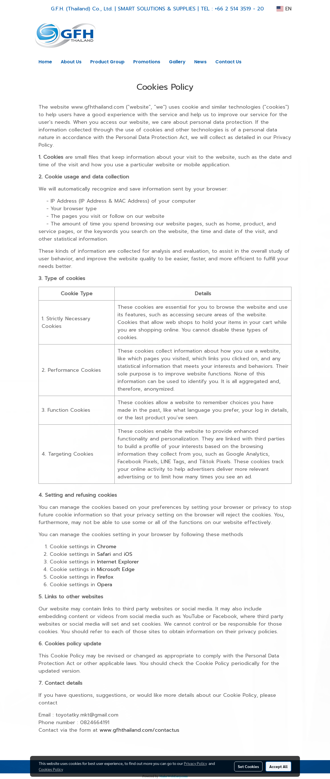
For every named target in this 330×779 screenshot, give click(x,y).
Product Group (107, 62)
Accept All (278, 766)
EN (284, 9)
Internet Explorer (118, 562)
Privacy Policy (195, 763)
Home (45, 62)
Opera (104, 584)
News (200, 62)
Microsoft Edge (116, 569)
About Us (71, 62)
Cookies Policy (51, 769)
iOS (128, 554)
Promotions (146, 62)
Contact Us (228, 62)
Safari (104, 554)
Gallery (177, 62)
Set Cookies (248, 766)
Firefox (105, 577)
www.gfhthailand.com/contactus (139, 730)
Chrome (106, 546)
